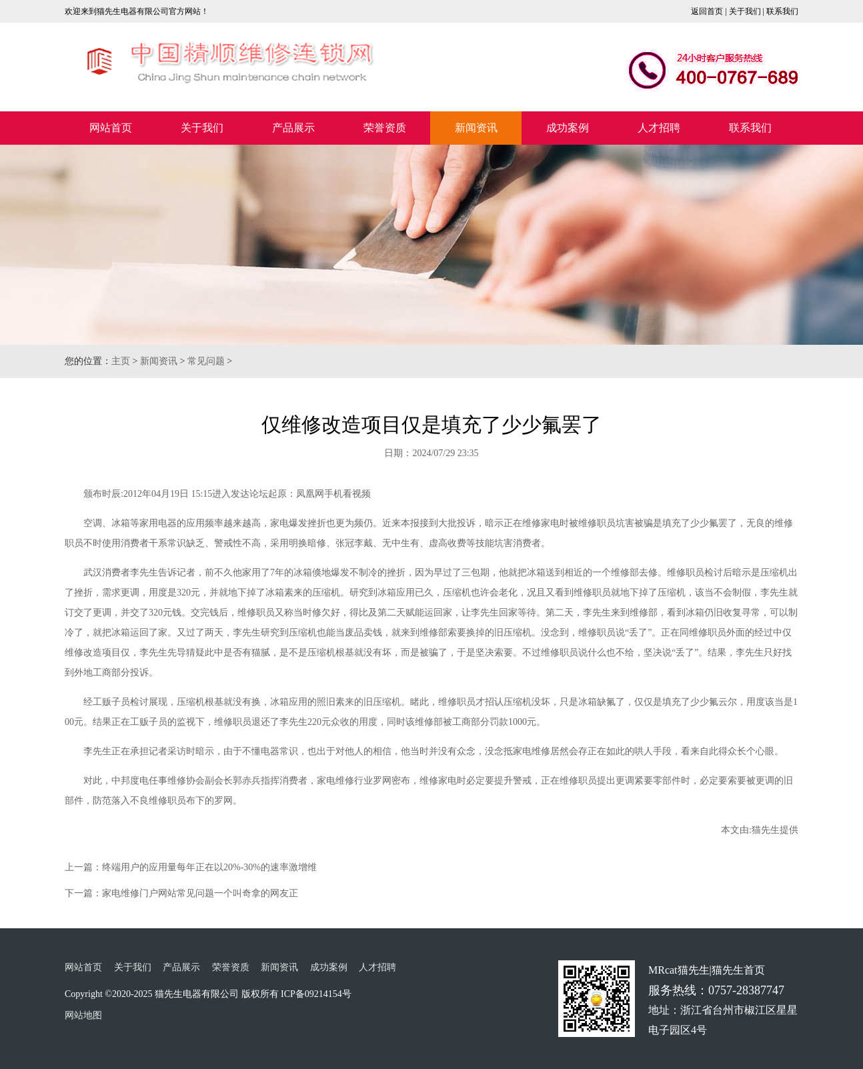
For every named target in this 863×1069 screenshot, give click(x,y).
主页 (120, 361)
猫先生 (766, 830)
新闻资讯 (476, 127)
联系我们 (782, 11)
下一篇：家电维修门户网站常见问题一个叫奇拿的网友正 (181, 893)
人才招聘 (659, 127)
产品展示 (293, 127)
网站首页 (110, 127)
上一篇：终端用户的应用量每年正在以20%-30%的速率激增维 (191, 867)
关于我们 (745, 11)
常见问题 (206, 361)
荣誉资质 (384, 127)
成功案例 (567, 127)
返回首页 (707, 11)
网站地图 (83, 1015)
